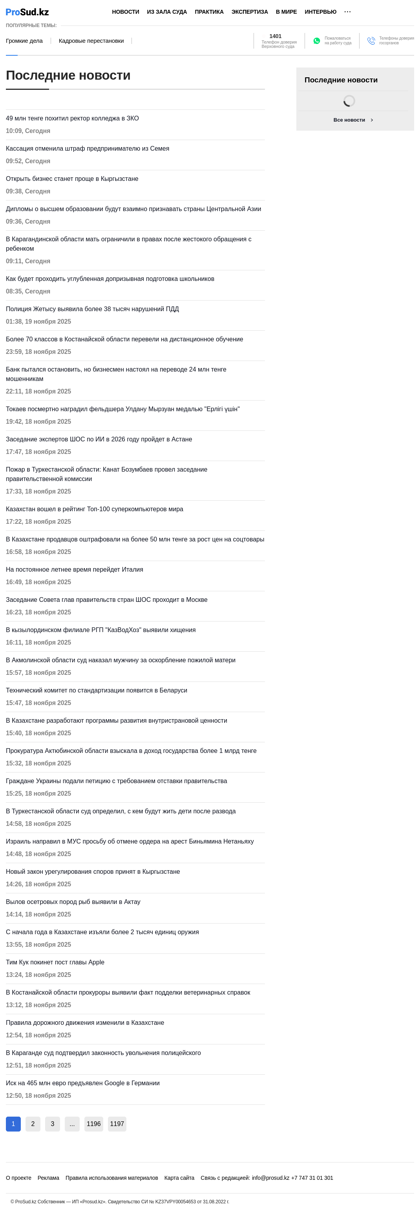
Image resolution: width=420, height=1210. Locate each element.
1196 (94, 1124)
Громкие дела (24, 41)
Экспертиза (250, 12)
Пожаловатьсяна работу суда (338, 40)
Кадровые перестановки (91, 41)
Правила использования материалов (112, 1178)
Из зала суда (167, 12)
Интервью (321, 12)
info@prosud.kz (271, 1178)
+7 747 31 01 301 (312, 1178)
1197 (117, 1124)
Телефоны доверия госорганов (396, 40)
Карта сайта (179, 1178)
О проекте (18, 1178)
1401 (276, 36)
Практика (209, 12)
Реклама (48, 1178)
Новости (125, 12)
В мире (286, 12)
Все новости (349, 120)
